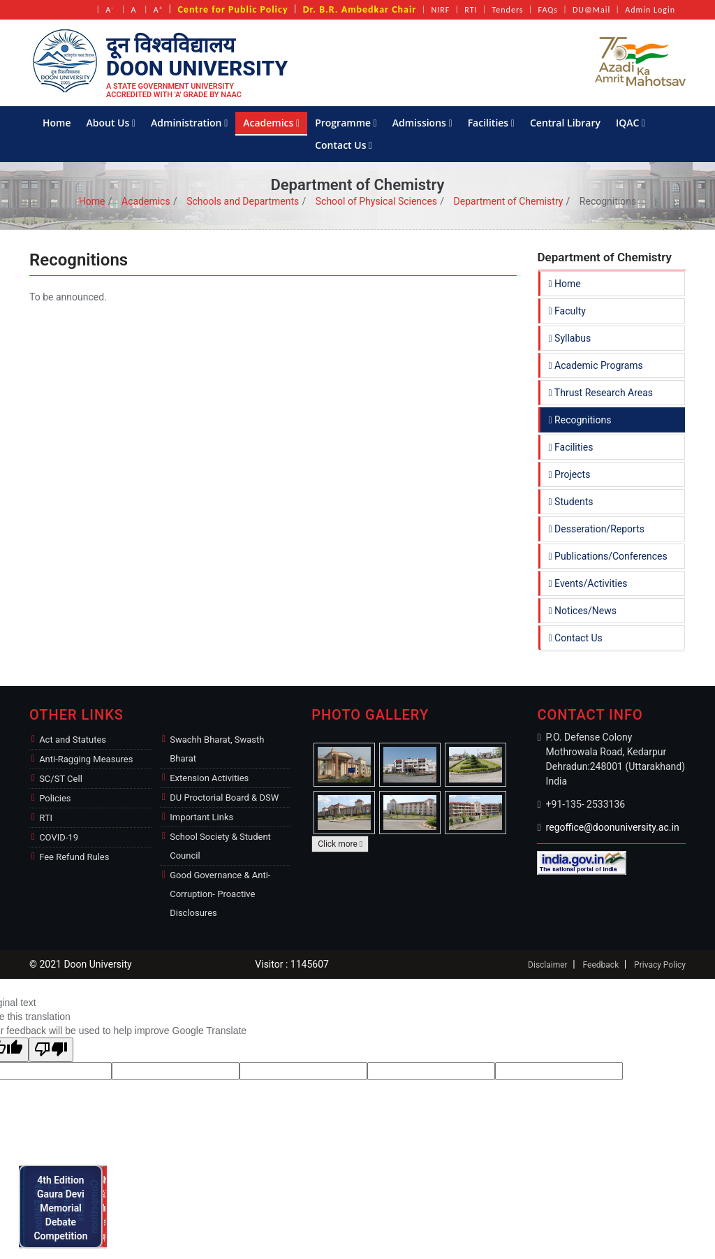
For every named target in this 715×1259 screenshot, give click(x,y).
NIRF (440, 10)
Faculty (567, 310)
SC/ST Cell (60, 778)
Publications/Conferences (608, 556)
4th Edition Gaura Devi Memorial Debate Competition (64, 1206)
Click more (340, 844)
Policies (55, 798)
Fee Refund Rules (74, 857)
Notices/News (583, 610)
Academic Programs (596, 365)
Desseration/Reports (596, 528)
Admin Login (650, 10)
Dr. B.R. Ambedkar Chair (360, 9)
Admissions (422, 122)
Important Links (201, 817)
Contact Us (343, 145)
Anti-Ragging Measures (86, 759)
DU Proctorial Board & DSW (224, 797)
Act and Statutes (72, 739)
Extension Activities (209, 778)
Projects (570, 474)
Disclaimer (548, 965)
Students (571, 501)
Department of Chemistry (508, 201)
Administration (189, 122)
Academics (271, 122)
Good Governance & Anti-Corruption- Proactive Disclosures (220, 894)
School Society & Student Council (220, 846)
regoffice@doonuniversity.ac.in (612, 827)
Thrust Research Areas (601, 392)
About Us (111, 122)
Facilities (491, 122)
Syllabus (570, 338)
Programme (346, 122)
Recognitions (580, 419)
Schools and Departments (242, 201)
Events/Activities (588, 583)
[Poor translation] (51, 1050)
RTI (470, 10)
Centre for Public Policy (232, 9)
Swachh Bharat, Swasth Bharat (217, 749)
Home (57, 122)
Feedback (601, 965)
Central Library (565, 122)
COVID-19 (58, 837)
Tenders (508, 10)
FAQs (548, 10)
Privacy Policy (660, 965)
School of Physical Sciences (376, 201)
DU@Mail (591, 10)
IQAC (630, 122)
